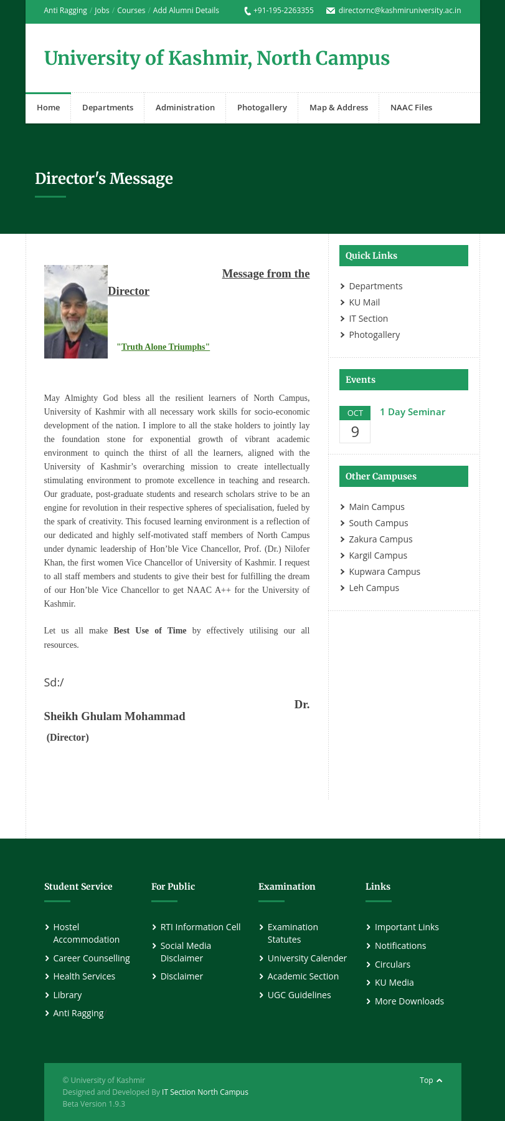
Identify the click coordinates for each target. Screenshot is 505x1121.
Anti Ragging (65, 10)
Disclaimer (182, 976)
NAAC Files (411, 107)
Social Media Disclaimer (186, 952)
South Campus (378, 523)
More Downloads (409, 1001)
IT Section (368, 318)
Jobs (102, 10)
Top (426, 1080)
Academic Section (303, 976)
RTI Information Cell (201, 927)
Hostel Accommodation (87, 933)
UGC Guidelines (299, 995)
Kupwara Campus (384, 571)
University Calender (307, 958)
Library (68, 995)
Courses (131, 10)
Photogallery (262, 107)
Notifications (400, 945)
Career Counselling (92, 958)
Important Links (407, 927)
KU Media (394, 982)
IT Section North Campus (205, 1092)
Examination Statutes (293, 933)
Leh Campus (374, 588)
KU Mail (364, 302)
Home (48, 107)
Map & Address (338, 107)
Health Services (85, 976)
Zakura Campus (380, 539)
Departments (107, 107)
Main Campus (377, 506)
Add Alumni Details (186, 10)
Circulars (392, 964)
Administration (185, 107)
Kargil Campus (378, 555)
